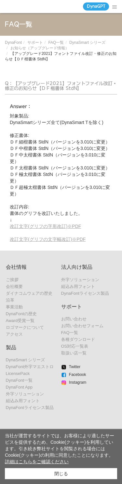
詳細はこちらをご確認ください (37, 461)
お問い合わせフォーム (82, 325)
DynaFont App (19, 387)
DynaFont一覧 (19, 380)
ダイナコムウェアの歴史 (29, 293)
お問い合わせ (74, 318)
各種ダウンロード (78, 339)
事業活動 (14, 306)
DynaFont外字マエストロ (30, 366)
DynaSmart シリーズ (87, 42)
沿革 (10, 300)
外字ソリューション (25, 393)
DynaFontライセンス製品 (30, 407)
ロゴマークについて (25, 327)
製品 (11, 347)
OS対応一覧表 (74, 346)
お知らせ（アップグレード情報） (39, 48)
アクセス (14, 334)
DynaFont (13, 42)
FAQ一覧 (56, 42)
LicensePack (18, 373)
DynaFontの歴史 (21, 313)
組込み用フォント (23, 400)
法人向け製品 (76, 267)
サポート (35, 42)
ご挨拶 (12, 279)
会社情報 (16, 267)
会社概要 (14, 286)
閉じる (61, 473)
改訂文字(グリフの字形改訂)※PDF (45, 226)
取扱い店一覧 (74, 353)
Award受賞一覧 (20, 320)
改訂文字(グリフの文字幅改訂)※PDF (48, 239)
